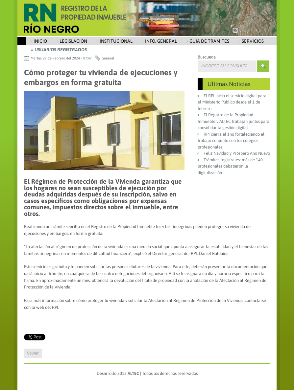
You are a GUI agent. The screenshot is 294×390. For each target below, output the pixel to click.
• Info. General (159, 41)
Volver (33, 353)
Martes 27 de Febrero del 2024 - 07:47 (61, 58)
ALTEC (133, 373)
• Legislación (72, 41)
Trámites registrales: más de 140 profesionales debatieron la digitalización (230, 166)
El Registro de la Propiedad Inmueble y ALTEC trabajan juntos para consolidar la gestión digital (233, 121)
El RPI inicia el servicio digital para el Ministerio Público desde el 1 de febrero (232, 102)
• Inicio (39, 41)
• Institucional (115, 41)
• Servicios (251, 41)
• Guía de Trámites (208, 41)
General (108, 58)
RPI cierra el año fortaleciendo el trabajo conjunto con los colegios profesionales (231, 140)
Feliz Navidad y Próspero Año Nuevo (237, 153)
